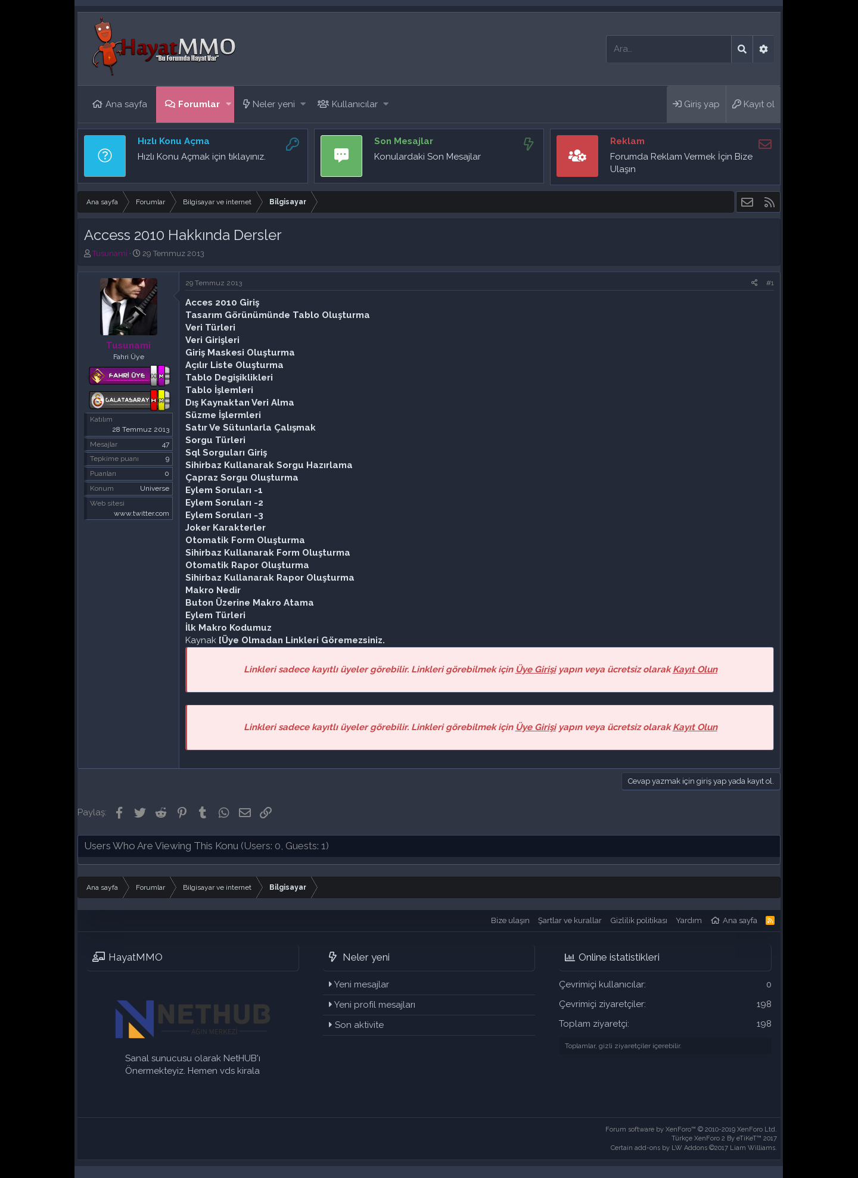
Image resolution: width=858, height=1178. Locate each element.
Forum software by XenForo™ (691, 1129)
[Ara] (669, 49)
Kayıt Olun (695, 669)
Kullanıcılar (355, 104)
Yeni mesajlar (361, 984)
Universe (154, 488)
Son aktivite (359, 1025)
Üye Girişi (535, 669)
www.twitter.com (141, 513)
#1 (770, 283)
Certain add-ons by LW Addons (694, 1148)
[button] (228, 104)
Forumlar (199, 104)
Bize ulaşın (510, 920)
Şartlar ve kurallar (570, 920)
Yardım (689, 920)
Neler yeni (274, 104)
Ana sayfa (126, 104)
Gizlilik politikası (639, 920)
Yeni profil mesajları (374, 1004)
